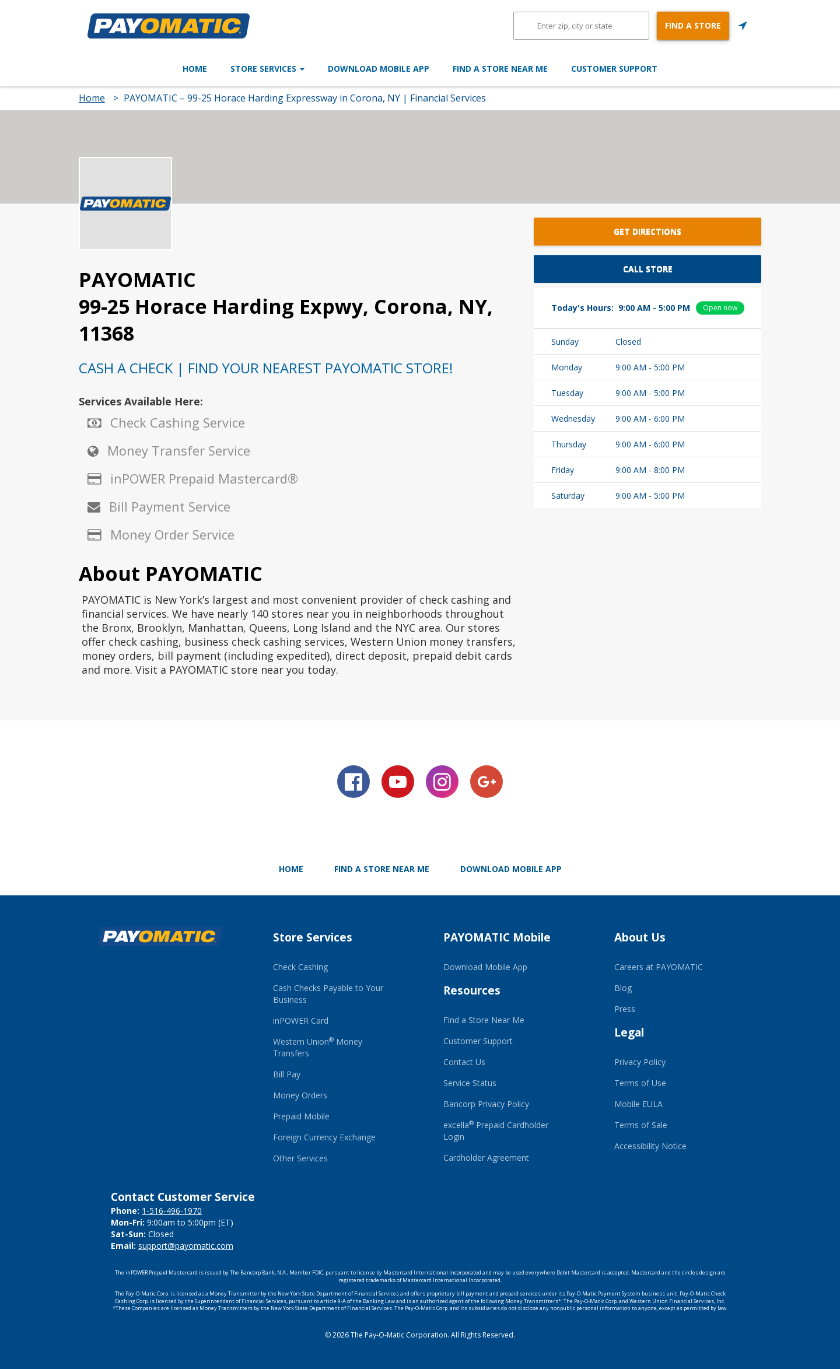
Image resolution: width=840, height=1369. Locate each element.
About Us (640, 937)
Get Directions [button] (647, 231)
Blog (623, 987)
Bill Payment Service (169, 506)
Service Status (469, 1082)
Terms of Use (640, 1082)
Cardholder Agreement (486, 1157)
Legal (629, 1032)
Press (624, 1008)
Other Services (300, 1158)
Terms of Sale (640, 1124)
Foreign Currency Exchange (324, 1137)
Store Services (237, 68)
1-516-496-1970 (172, 1210)
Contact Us (464, 1061)
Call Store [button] (648, 268)
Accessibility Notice (650, 1145)
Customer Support (675, 68)
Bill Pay (286, 1074)
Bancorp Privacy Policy (486, 1103)
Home (133, 68)
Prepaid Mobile (301, 1116)
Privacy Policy (640, 1061)
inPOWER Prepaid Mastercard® (204, 478)
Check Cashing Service (177, 422)
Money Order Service (172, 534)
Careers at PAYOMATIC (658, 966)
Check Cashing (300, 966)
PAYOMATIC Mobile (497, 937)
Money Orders (300, 1095)
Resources (472, 990)
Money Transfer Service (178, 450)
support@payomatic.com (185, 1245)
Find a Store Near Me (531, 68)
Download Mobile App (378, 68)
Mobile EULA (638, 1103)
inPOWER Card (300, 1020)
